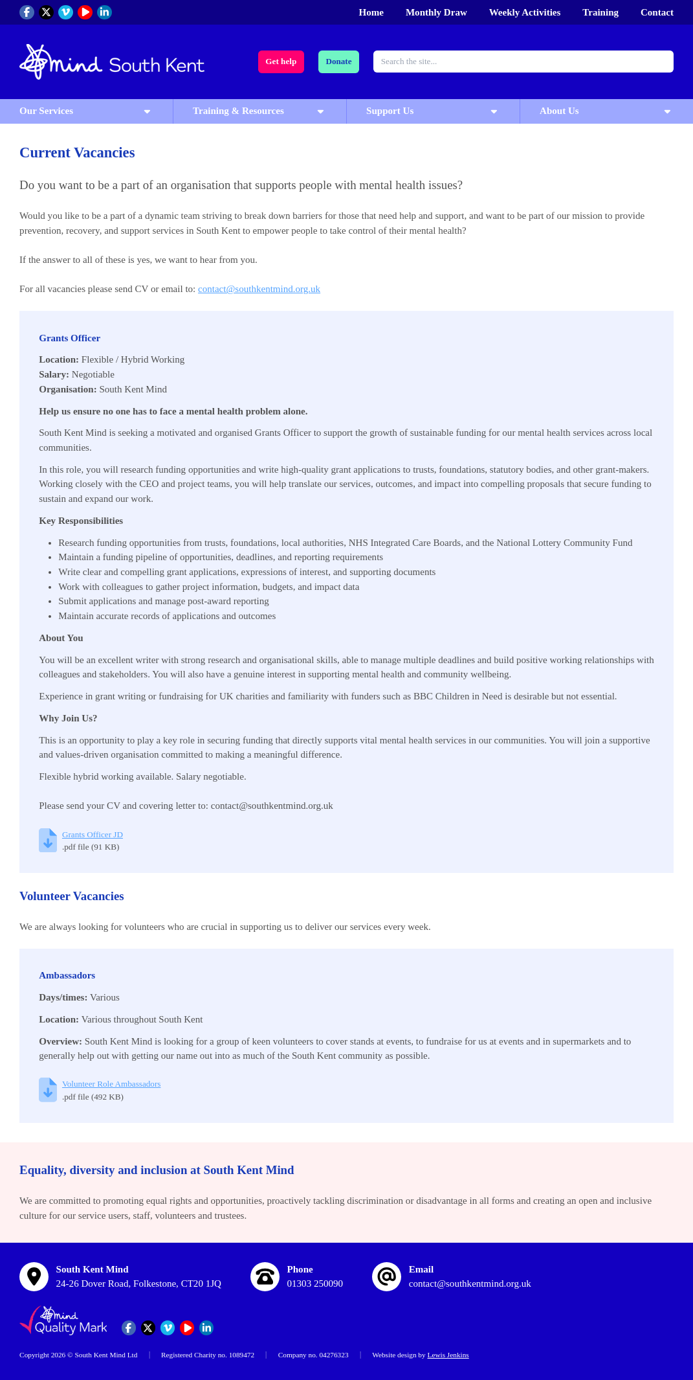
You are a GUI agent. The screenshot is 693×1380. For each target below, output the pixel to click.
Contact (657, 12)
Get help (280, 61)
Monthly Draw (436, 12)
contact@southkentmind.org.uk (259, 289)
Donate (338, 61)
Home (371, 12)
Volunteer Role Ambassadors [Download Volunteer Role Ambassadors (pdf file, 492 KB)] (111, 1084)
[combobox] (523, 62)
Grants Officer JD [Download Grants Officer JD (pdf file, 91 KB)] (92, 834)
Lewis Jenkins (447, 1355)
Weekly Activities (525, 12)
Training (600, 12)
